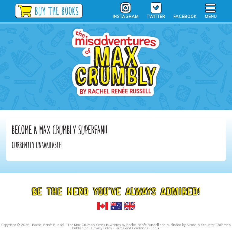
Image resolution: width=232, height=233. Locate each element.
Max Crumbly (116, 72)
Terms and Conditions (131, 228)
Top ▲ (155, 228)
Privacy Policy (101, 228)
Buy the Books (57, 11)
